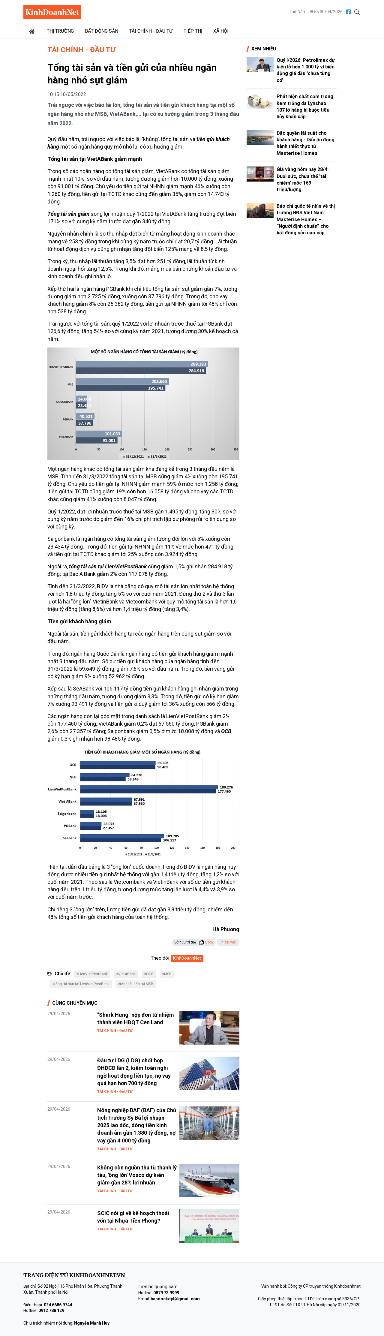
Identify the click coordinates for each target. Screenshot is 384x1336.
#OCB (149, 974)
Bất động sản (101, 31)
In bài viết (228, 942)
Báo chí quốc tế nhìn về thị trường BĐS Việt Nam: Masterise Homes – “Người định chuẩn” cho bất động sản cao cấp (306, 219)
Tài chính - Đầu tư (150, 31)
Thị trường (60, 31)
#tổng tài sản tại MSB (135, 984)
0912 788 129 (51, 1310)
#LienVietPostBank (92, 974)
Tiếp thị (193, 31)
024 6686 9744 (58, 1304)
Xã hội (221, 31)
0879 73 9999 (166, 1292)
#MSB (167, 974)
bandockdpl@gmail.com (175, 1298)
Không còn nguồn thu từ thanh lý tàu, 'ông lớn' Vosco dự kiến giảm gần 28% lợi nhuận (137, 1175)
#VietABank (126, 974)
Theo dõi (160, 958)
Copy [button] (206, 942)
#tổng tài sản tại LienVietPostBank (81, 984)
